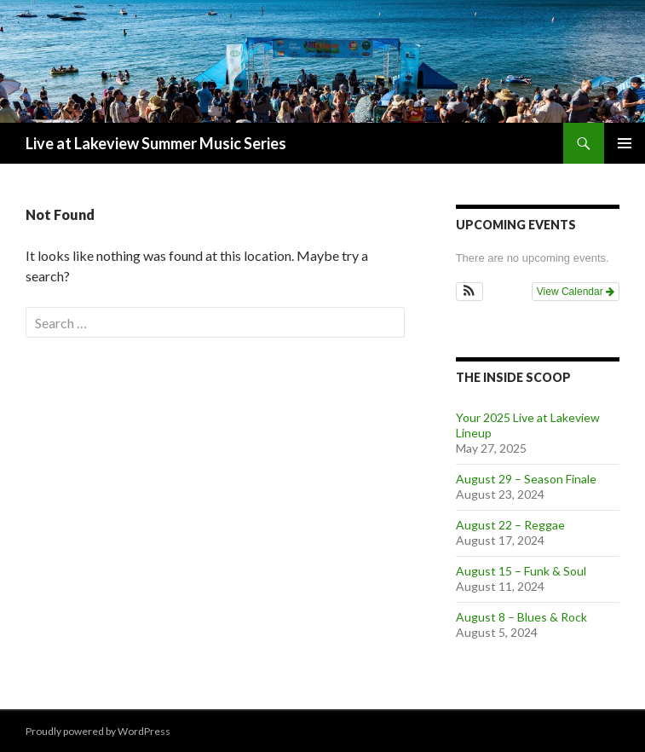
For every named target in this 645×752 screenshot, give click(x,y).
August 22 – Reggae (510, 525)
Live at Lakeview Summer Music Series (156, 143)
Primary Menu (624, 143)
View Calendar (575, 292)
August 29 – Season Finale (526, 478)
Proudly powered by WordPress (98, 731)
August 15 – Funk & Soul (521, 571)
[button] (470, 292)
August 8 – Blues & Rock (521, 617)
